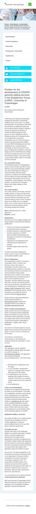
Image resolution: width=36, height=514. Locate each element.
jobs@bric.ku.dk (17, 401)
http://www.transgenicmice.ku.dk (14, 305)
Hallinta (27, 506)
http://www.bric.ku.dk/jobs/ (12, 354)
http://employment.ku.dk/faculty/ (15, 477)
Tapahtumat (10, 56)
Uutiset (8, 60)
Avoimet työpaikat (12, 41)
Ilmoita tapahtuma (13, 80)
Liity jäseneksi (12, 68)
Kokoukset (9, 46)
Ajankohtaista (14, 24)
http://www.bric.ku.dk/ (11, 301)
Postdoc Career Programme (13, 288)
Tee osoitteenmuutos (15, 74)
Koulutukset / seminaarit (14, 51)
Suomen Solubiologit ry (11, 9)
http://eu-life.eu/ (21, 294)
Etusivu (7, 24)
